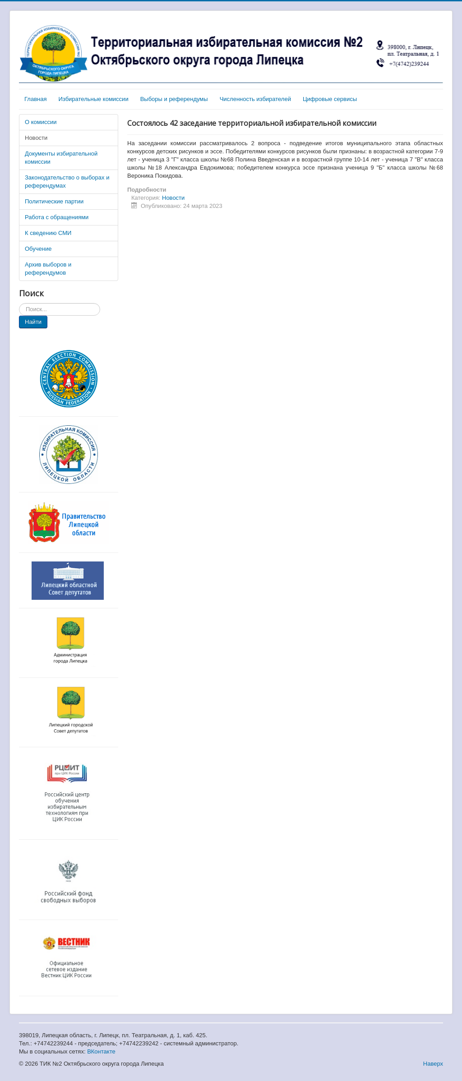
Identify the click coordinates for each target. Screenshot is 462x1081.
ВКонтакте (101, 1051)
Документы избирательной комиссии (61, 157)
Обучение (38, 248)
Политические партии (54, 201)
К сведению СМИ (48, 233)
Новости (36, 137)
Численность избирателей (255, 99)
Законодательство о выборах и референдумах (67, 181)
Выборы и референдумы (174, 99)
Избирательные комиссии (93, 99)
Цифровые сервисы (330, 99)
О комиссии (41, 122)
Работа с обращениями (56, 217)
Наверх (433, 1063)
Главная (35, 99)
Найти (33, 321)
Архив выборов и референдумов (48, 268)
